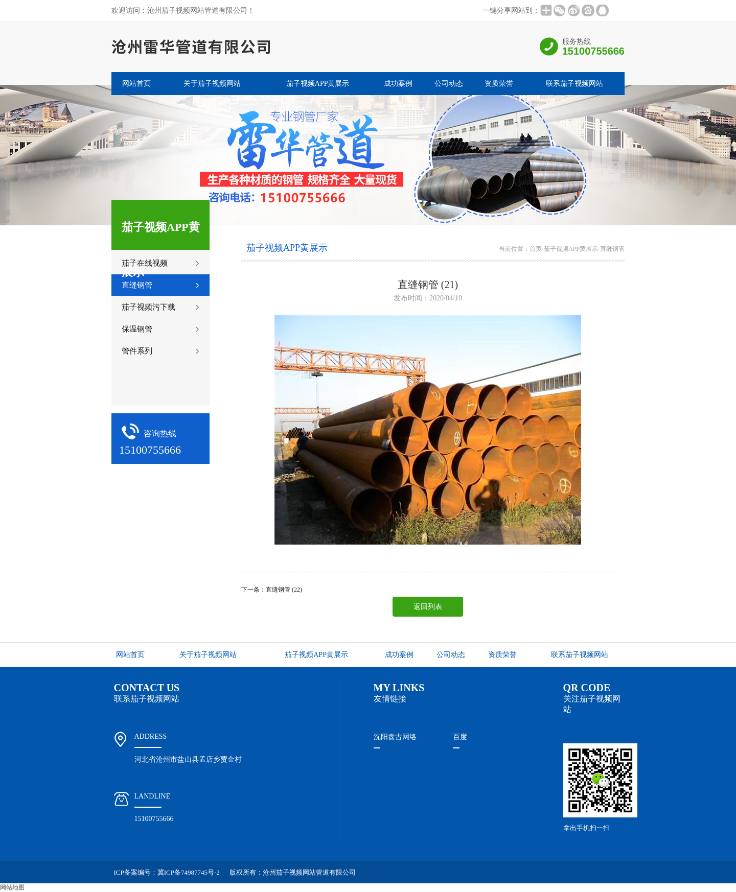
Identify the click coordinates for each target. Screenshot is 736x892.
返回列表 (427, 607)
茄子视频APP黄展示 (318, 83)
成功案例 (398, 83)
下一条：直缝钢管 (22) (271, 589)
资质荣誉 (499, 83)
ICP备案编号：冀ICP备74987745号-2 (167, 872)
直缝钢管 (612, 248)
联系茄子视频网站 (574, 83)
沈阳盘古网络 (395, 737)
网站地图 (12, 887)
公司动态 (448, 83)
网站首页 (136, 83)
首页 (536, 248)
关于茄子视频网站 (212, 83)
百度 (460, 737)
